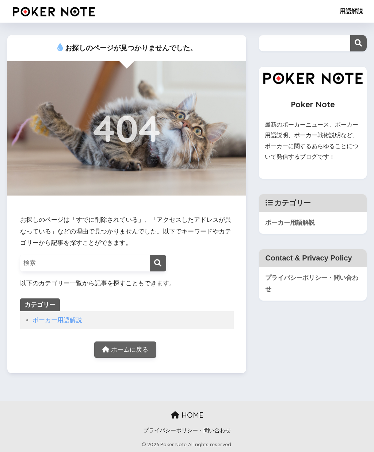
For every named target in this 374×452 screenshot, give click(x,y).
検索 (358, 43)
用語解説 (351, 11)
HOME (187, 415)
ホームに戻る (125, 349)
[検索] (158, 263)
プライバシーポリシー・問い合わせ (311, 283)
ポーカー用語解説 (57, 320)
